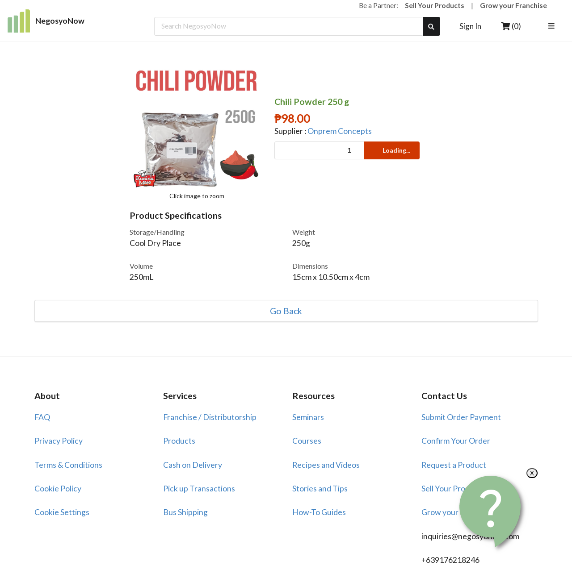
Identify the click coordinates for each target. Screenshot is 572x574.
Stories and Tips (320, 488)
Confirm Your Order (455, 440)
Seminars (308, 417)
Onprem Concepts (339, 131)
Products (179, 440)
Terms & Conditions (68, 465)
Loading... (391, 150)
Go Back (286, 311)
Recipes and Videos (326, 465)
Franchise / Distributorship (210, 417)
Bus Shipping (185, 512)
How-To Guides (319, 512)
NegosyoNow (46, 21)
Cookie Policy (57, 488)
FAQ (42, 417)
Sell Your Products (434, 5)
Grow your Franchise (513, 5)
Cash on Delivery (192, 465)
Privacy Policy (58, 440)
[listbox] (553, 26)
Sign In (470, 26)
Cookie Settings (61, 512)
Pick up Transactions (199, 488)
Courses (306, 440)
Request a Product (453, 465)
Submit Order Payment (461, 417)
